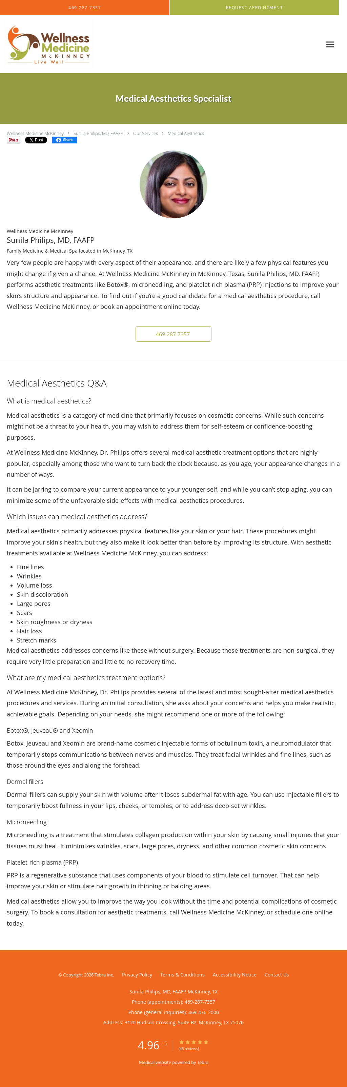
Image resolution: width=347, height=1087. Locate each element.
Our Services (145, 133)
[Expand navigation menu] (330, 44)
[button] (254, 8)
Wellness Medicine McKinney (35, 133)
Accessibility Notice (235, 974)
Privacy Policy (137, 974)
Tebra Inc (104, 975)
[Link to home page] (47, 44)
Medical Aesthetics (186, 133)
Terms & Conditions (182, 974)
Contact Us (277, 974)
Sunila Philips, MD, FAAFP (98, 133)
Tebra (202, 1062)
